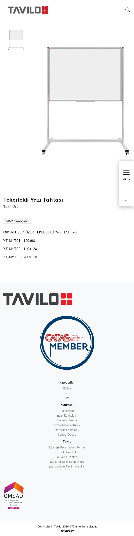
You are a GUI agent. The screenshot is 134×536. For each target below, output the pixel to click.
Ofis (67, 393)
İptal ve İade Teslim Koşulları (67, 466)
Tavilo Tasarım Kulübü (67, 425)
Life (67, 398)
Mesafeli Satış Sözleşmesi (67, 461)
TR (125, 200)
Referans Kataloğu (67, 429)
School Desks (67, 434)
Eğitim (67, 388)
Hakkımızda (67, 410)
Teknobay (67, 530)
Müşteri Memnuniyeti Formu (67, 447)
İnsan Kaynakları (67, 415)
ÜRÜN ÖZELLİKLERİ (17, 220)
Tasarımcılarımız (67, 420)
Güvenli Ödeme (67, 457)
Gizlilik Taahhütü (67, 452)
